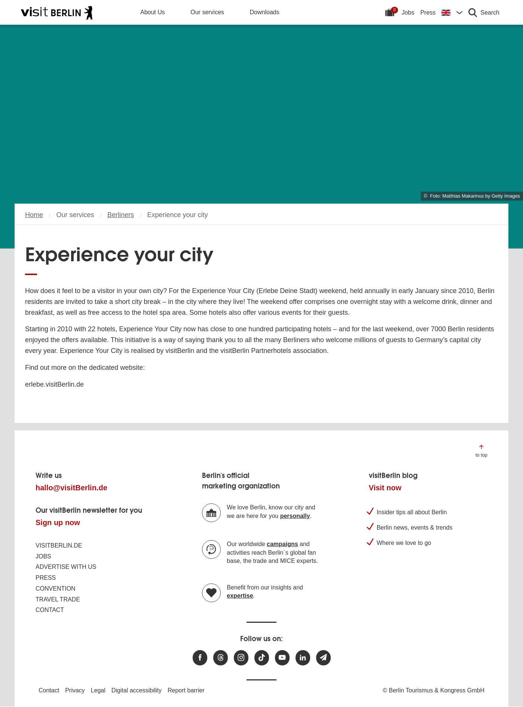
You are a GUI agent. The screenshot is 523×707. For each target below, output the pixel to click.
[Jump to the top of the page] (481, 450)
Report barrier (186, 690)
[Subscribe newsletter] (323, 657)
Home (34, 215)
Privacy (75, 690)
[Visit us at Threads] (220, 657)
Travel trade (58, 599)
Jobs (408, 12)
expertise (240, 595)
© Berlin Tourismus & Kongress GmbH (433, 690)
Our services (207, 12)
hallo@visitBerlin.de (71, 488)
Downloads (264, 12)
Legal (98, 690)
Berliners (120, 215)
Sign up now (58, 522)
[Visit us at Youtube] (282, 657)
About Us (152, 12)
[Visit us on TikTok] (261, 657)
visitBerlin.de (59, 545)
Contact (50, 610)
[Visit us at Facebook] (200, 657)
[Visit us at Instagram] (241, 657)
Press (427, 12)
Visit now (385, 488)
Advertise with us (66, 567)
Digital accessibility (136, 690)
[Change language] (451, 12)
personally (295, 516)
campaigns (282, 544)
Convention (56, 588)
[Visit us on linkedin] (303, 657)
